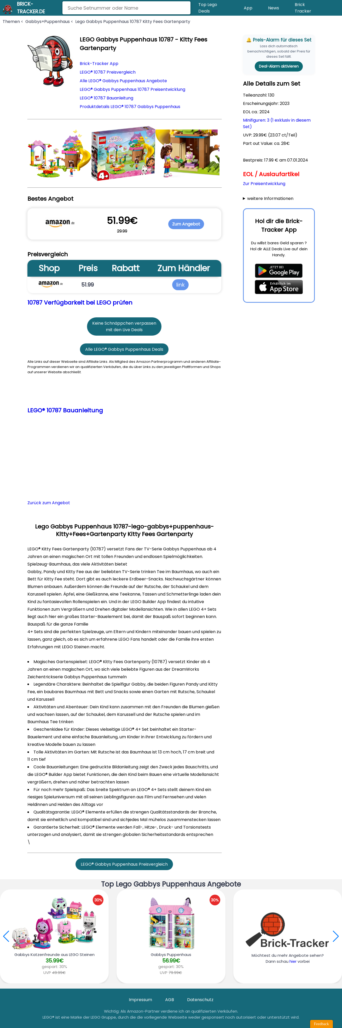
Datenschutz (200, 1000)
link (180, 284)
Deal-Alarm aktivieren (279, 66)
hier (293, 961)
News (273, 8)
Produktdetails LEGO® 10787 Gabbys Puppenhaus (130, 107)
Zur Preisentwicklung (264, 184)
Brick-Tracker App (99, 64)
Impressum (140, 1000)
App (248, 8)
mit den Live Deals (124, 330)
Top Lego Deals (207, 8)
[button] (335, 936)
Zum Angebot (186, 224)
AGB (169, 1000)
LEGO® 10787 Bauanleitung (106, 98)
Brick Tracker (303, 8)
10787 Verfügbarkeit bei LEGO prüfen (79, 303)
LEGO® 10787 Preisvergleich (108, 72)
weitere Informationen (270, 198)
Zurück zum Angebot (48, 503)
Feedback (321, 1024)
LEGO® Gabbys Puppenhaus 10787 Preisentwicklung (132, 89)
